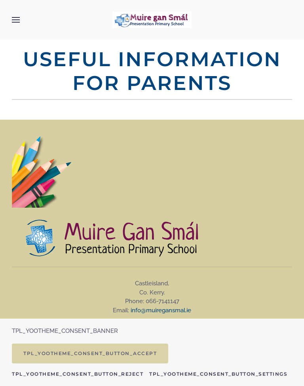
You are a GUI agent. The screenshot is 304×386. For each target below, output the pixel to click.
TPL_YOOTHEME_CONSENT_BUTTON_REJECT (77, 374)
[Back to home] (152, 20)
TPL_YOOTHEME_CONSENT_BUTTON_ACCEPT (90, 353)
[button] (16, 20)
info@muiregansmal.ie (161, 310)
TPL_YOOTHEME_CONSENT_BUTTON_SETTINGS (218, 374)
